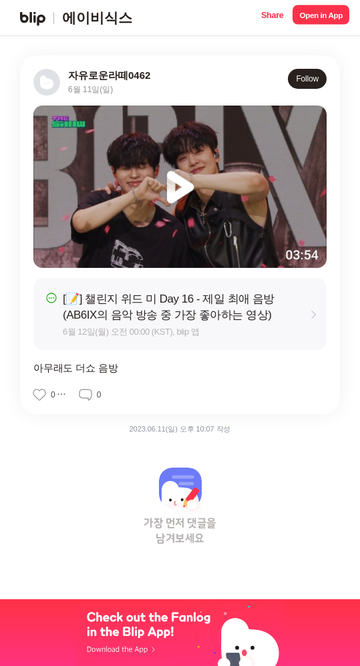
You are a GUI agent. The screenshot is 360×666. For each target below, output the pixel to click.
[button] (272, 17)
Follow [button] (307, 79)
